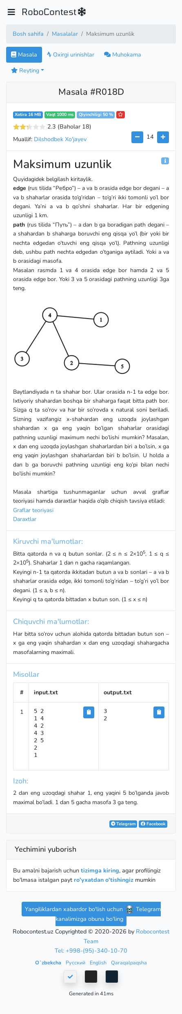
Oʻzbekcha (48, 962)
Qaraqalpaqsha (129, 962)
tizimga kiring (100, 870)
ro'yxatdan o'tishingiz (103, 880)
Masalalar (65, 34)
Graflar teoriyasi (33, 510)
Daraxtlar (24, 519)
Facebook (153, 824)
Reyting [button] (25, 70)
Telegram (123, 824)
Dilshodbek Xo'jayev (60, 139)
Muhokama (122, 54)
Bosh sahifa (28, 34)
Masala (24, 54)
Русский (76, 962)
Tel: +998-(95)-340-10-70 (91, 950)
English (99, 962)
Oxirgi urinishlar (70, 54)
